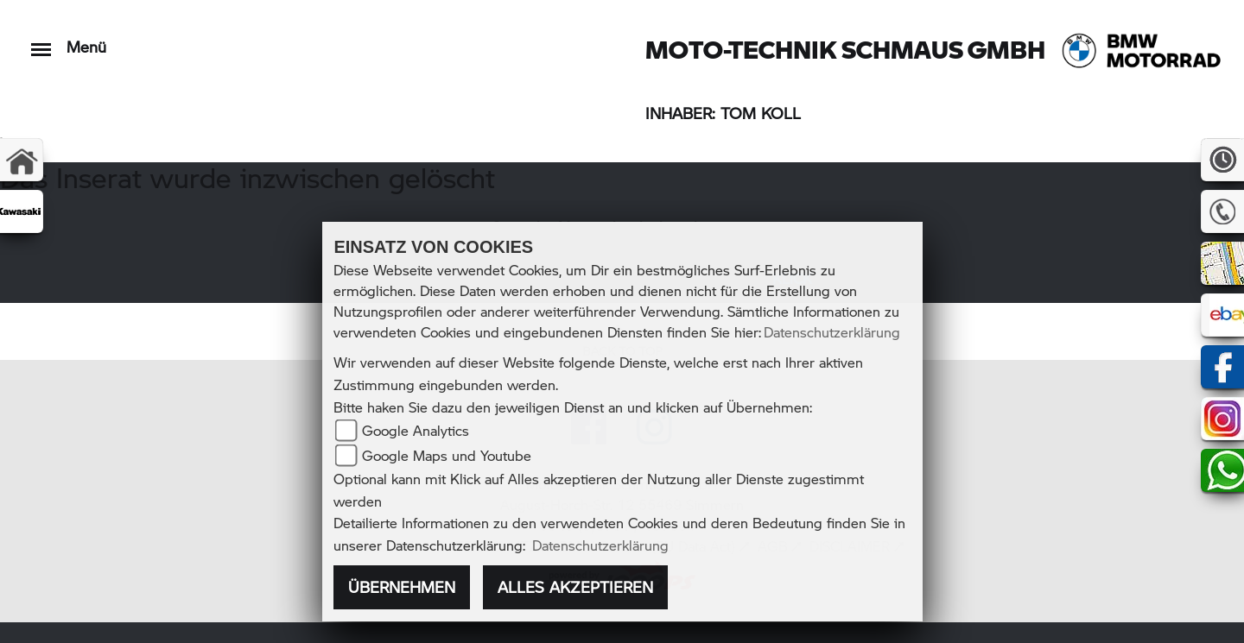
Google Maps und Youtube (446, 455)
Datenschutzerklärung (832, 332)
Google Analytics (415, 430)
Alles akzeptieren (575, 586)
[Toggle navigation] (41, 41)
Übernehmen (401, 586)
